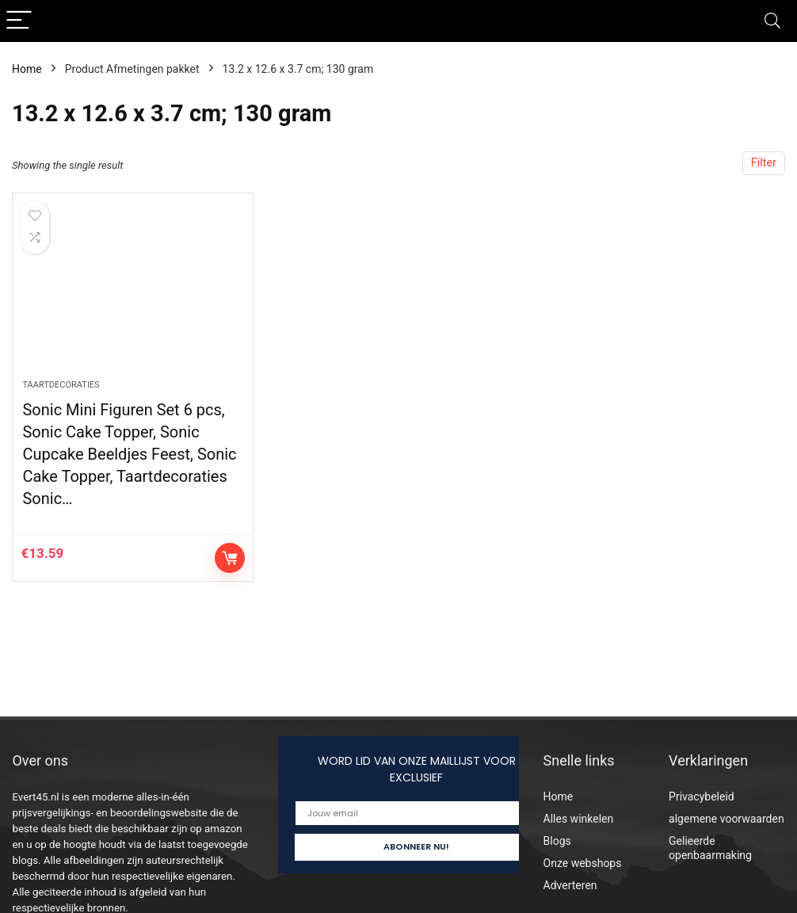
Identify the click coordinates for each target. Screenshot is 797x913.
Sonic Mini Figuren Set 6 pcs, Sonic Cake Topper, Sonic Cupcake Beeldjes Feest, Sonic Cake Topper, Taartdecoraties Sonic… (129, 454)
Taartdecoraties (60, 385)
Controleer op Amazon (229, 557)
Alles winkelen (578, 818)
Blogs (557, 841)
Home (27, 69)
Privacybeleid (701, 796)
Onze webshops (582, 863)
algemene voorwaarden (726, 818)
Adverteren (570, 885)
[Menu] (19, 21)
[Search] (772, 21)
